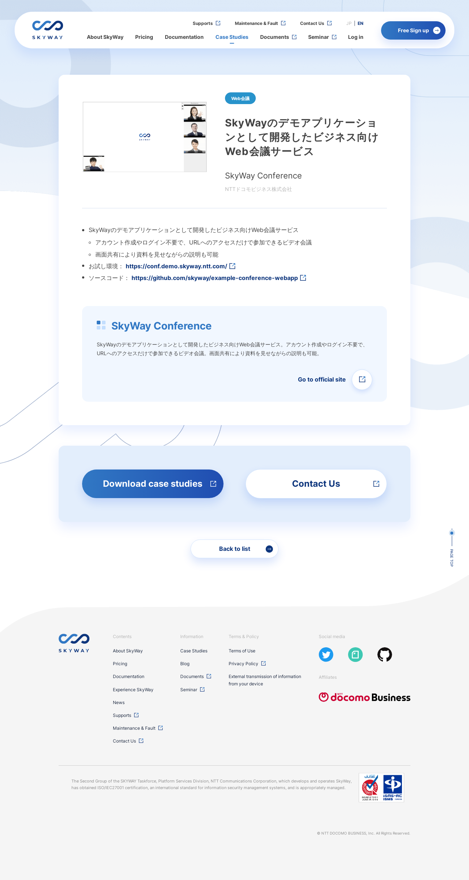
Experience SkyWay (133, 689)
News (119, 702)
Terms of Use (242, 650)
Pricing (144, 37)
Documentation (184, 37)
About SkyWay (105, 37)
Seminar (318, 37)
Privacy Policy (243, 663)
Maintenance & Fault (256, 23)
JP (349, 23)
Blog (184, 663)
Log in (355, 37)
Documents (274, 37)
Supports (203, 23)
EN (360, 23)
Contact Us (312, 23)
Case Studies (231, 37)
